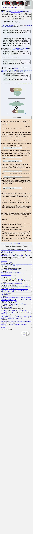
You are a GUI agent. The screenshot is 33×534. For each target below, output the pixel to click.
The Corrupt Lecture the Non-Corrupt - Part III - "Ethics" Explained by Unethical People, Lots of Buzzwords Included (16, 316)
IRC (7, 7)
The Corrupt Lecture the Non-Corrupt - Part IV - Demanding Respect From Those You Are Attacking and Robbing (15, 286)
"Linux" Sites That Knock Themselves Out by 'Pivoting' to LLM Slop (9, 309)
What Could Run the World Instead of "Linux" (7, 267)
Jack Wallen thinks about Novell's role (17, 49)
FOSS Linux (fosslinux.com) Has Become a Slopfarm (7, 323)
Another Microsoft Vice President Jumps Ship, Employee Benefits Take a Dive (13, 11)
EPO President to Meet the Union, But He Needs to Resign (8, 248)
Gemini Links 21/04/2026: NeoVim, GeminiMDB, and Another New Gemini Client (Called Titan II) (13, 324)
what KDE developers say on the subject (22, 48)
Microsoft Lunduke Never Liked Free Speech (6, 307)
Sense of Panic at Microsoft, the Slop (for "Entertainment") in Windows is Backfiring (12, 303)
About (5, 7)
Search (20, 7)
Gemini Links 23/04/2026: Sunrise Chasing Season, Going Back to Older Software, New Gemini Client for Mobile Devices (16, 264)
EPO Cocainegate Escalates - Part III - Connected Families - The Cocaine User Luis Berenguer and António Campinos (16, 321)
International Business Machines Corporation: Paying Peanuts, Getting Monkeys (11, 272)
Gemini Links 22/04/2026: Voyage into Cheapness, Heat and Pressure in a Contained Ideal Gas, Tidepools (14, 289)
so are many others (11, 25)
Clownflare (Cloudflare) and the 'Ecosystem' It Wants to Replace (9, 259)
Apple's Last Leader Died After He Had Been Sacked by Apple (9, 306)
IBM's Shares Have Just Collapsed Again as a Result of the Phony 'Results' (10, 269)
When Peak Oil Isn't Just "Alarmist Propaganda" (7, 252)
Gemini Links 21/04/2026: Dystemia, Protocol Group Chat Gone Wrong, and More (11, 318)
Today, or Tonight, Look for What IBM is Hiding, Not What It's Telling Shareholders (11, 283)
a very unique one (15, 68)
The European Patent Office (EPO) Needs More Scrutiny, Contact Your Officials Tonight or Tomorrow (14, 310)
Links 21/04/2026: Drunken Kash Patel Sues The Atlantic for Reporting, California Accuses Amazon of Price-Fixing (16, 320)
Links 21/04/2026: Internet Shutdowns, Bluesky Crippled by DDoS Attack (10, 326)
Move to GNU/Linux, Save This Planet (6, 275)
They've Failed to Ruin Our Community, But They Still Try (8, 278)
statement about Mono (21, 71)
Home (3, 7)
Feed (24, 335)
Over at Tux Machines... (4, 261)
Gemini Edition (11, 7)
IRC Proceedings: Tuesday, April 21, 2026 (6, 294)
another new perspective (7, 36)
